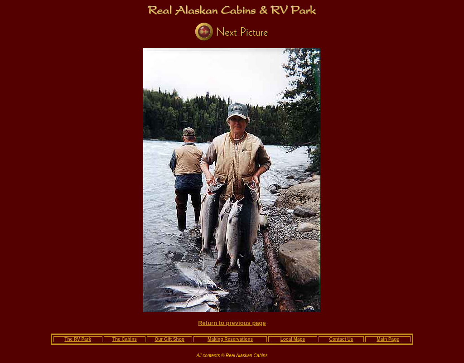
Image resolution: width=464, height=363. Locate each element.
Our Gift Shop (169, 339)
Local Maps (292, 339)
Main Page (388, 339)
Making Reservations (230, 339)
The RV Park (77, 339)
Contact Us (341, 339)
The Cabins (124, 339)
